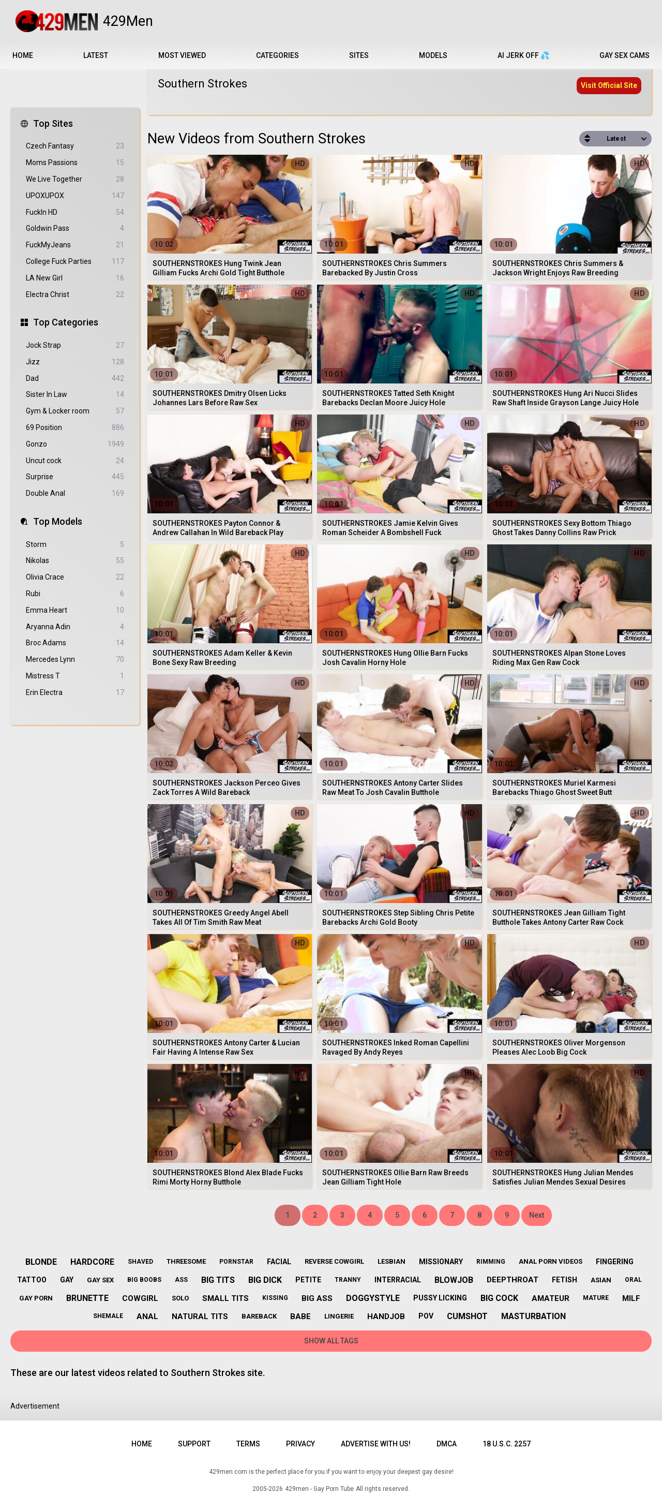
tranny (348, 1279)
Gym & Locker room (75, 411)
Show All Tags (331, 1341)
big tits (218, 1280)
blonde (41, 1262)
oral (633, 1279)
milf (631, 1298)
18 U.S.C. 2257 (507, 1444)
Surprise (75, 476)
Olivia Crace (75, 577)
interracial (397, 1280)
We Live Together (75, 179)
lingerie (339, 1316)
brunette (87, 1298)
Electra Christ (75, 294)
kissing (275, 1297)
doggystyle (373, 1298)
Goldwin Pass (75, 228)
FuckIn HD (75, 212)
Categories (277, 55)
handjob (386, 1316)
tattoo (32, 1280)
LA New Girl (75, 278)
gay (66, 1280)
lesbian (391, 1261)
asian (601, 1280)
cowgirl (140, 1298)
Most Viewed (182, 55)
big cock (499, 1298)
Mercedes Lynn (75, 659)
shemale (108, 1316)
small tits (225, 1298)
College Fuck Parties (75, 261)
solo (180, 1298)
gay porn (36, 1298)
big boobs (144, 1279)
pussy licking (440, 1298)
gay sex (100, 1280)
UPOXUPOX (75, 195)
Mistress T (75, 676)
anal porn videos (550, 1261)
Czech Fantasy (75, 146)
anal (147, 1316)
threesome (186, 1261)
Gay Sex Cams (624, 55)
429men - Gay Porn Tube (319, 1488)
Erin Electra (75, 692)
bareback (259, 1316)
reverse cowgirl (334, 1261)
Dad (75, 378)
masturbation (533, 1316)
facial (279, 1262)
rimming (490, 1261)
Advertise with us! (376, 1444)
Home (22, 55)
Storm (75, 544)
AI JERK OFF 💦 (523, 55)
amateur (550, 1298)
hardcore (92, 1262)
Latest (95, 55)
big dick (265, 1280)
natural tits (200, 1316)
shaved (140, 1261)
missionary (441, 1262)
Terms (248, 1444)
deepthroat (512, 1279)
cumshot (467, 1316)
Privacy (300, 1444)
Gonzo (75, 444)
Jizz (75, 362)
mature (596, 1297)
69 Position (75, 427)
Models (433, 55)
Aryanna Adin (75, 627)
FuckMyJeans (75, 245)
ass (181, 1279)
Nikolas (75, 560)
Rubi (75, 593)
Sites (359, 55)
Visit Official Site (609, 85)
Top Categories (65, 322)
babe (300, 1316)
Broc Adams (75, 643)
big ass (317, 1298)
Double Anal (75, 493)
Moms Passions (75, 162)
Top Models (57, 521)
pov (425, 1316)
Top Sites (53, 123)
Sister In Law (75, 394)
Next (536, 1215)
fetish (564, 1280)
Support (194, 1444)
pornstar (236, 1261)
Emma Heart (75, 610)
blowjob (453, 1280)
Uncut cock (75, 460)
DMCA (447, 1444)
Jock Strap (75, 345)
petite (308, 1280)
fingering (615, 1262)
